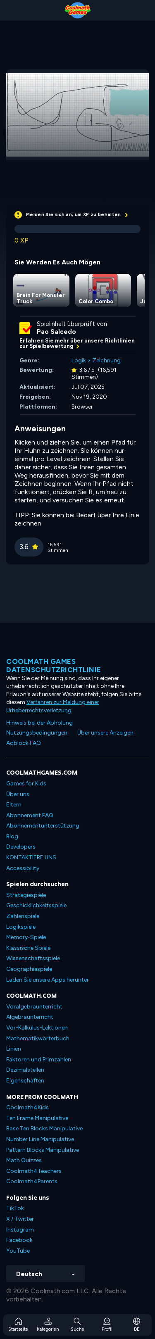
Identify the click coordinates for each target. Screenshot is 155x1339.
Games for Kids (26, 783)
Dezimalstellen (25, 1069)
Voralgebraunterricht (34, 1006)
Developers (21, 846)
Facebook (19, 1240)
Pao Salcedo (56, 331)
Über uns (17, 794)
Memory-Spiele (26, 937)
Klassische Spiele (28, 947)
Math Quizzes (24, 1160)
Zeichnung (106, 360)
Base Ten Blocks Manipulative (44, 1128)
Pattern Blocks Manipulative (42, 1149)
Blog (12, 836)
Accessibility (22, 868)
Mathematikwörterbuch (37, 1038)
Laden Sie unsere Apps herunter (47, 979)
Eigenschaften (25, 1080)
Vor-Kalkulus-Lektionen (37, 1027)
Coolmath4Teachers (34, 1171)
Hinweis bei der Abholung (39, 722)
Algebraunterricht (29, 1016)
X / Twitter (20, 1218)
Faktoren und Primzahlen (38, 1059)
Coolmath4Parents (31, 1181)
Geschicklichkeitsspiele (36, 905)
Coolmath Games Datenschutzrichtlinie (53, 665)
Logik (79, 360)
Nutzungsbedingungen (36, 732)
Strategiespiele (26, 895)
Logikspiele (21, 926)
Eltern (13, 804)
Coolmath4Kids (27, 1107)
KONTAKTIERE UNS (31, 857)
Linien (13, 1048)
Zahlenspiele (22, 916)
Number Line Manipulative (40, 1139)
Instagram (20, 1229)
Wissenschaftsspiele (33, 958)
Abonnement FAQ (29, 815)
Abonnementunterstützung (42, 825)
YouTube (18, 1250)
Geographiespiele (29, 969)
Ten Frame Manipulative (37, 1118)
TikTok (15, 1208)
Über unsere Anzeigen (105, 732)
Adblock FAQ (23, 743)
